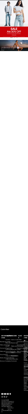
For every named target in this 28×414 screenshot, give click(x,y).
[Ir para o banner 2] (14, 37)
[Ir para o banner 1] (11, 37)
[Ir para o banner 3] (17, 37)
